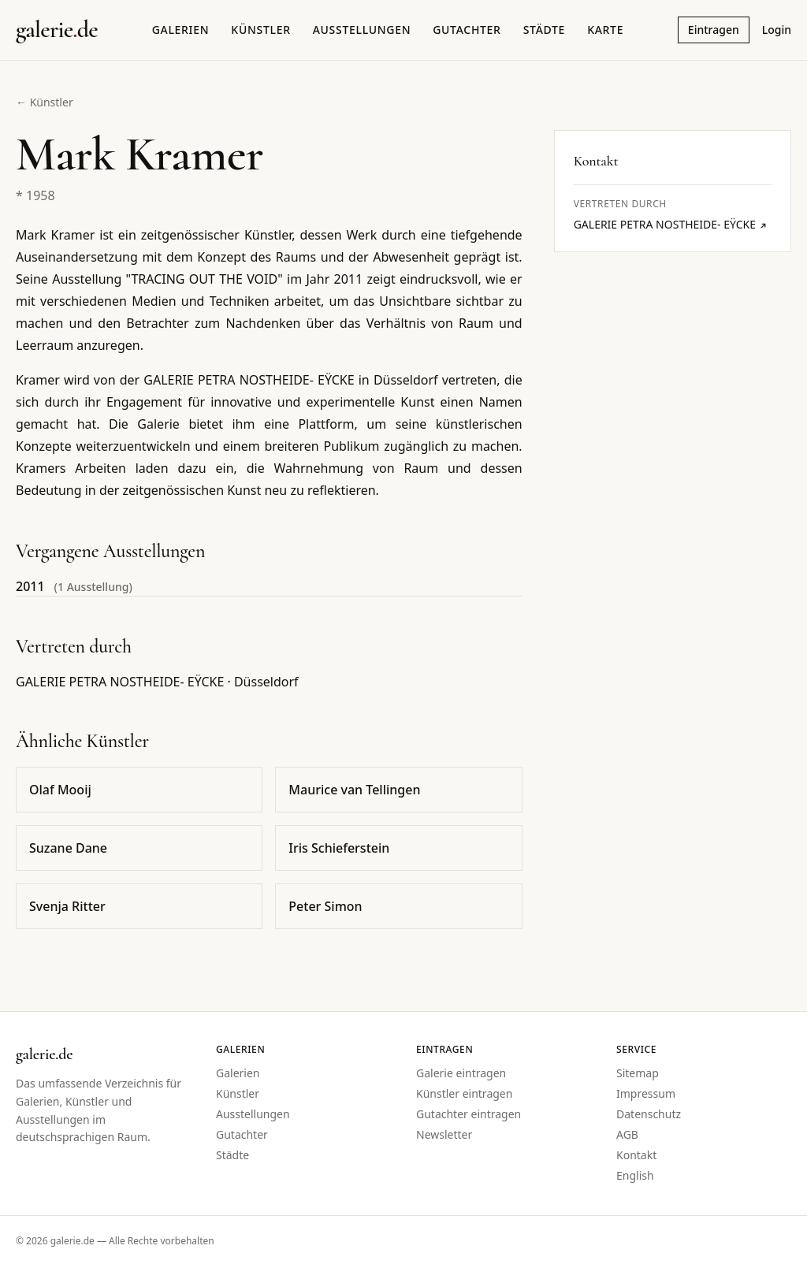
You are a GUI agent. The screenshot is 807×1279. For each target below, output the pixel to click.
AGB (627, 1134)
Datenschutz (648, 1113)
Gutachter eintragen (468, 1113)
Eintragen (713, 29)
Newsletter (444, 1134)
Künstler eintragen (464, 1093)
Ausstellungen (362, 29)
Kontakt (636, 1154)
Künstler (260, 29)
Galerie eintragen (461, 1072)
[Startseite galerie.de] (57, 30)
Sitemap (637, 1072)
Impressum (645, 1093)
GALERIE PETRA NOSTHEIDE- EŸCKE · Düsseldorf (157, 681)
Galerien (181, 29)
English (635, 1175)
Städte (544, 29)
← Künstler (44, 102)
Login (776, 29)
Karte (605, 29)
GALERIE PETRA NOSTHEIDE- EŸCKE (671, 224)
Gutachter (466, 29)
